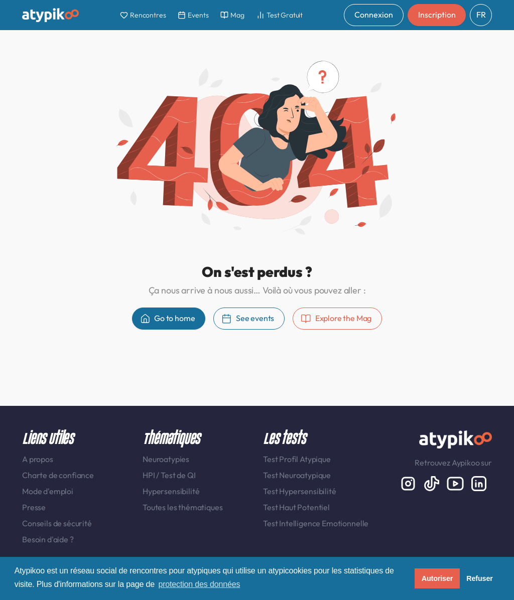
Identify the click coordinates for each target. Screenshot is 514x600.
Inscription (436, 15)
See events (247, 318)
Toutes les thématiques (182, 507)
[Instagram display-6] (409, 483)
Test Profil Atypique (297, 459)
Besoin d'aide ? (48, 539)
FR (481, 15)
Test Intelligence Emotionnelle (315, 523)
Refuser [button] (479, 578)
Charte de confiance (58, 475)
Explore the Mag (336, 318)
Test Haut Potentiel (296, 507)
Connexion (373, 15)
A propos (37, 459)
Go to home (167, 318)
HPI (149, 475)
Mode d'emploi (47, 491)
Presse (34, 507)
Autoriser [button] (437, 578)
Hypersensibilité (171, 491)
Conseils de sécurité (57, 523)
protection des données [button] (199, 584)
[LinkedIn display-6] (479, 483)
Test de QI (178, 475)
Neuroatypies (166, 459)
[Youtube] (456, 483)
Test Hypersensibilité (299, 491)
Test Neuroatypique (297, 475)
